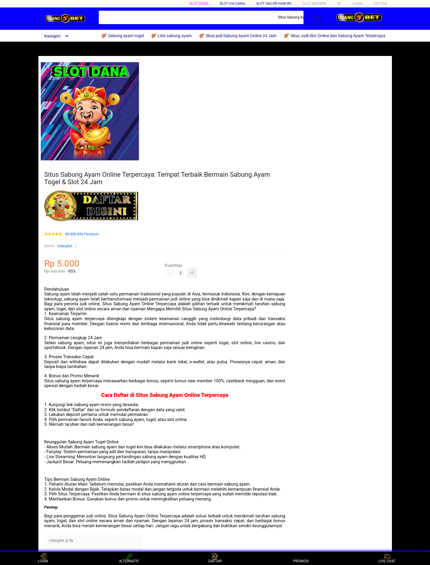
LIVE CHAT (387, 558)
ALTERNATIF (129, 558)
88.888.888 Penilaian (81, 234)
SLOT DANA (199, 3)
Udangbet (64, 246)
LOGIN (357, 3)
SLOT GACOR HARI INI (273, 3)
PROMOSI (301, 558)
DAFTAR (380, 3)
